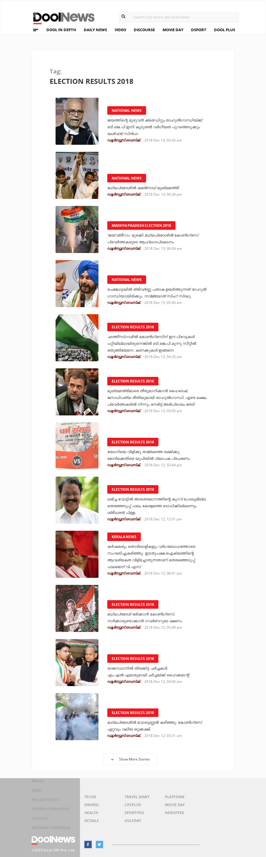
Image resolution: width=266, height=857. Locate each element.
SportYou (134, 812)
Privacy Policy (43, 805)
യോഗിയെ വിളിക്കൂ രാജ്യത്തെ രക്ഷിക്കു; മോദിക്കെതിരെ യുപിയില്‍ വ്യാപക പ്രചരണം (153, 451)
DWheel (91, 804)
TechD (90, 796)
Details (91, 820)
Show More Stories (130, 759)
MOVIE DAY (173, 29)
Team (32, 798)
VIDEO (120, 29)
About (33, 790)
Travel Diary (137, 796)
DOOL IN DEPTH (61, 29)
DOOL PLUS (224, 29)
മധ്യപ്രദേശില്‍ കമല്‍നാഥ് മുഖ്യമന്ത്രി (148, 187)
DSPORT (198, 29)
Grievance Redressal (51, 828)
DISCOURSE (144, 29)
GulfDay (133, 820)
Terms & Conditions (49, 813)
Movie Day (175, 804)
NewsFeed (174, 812)
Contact (36, 821)
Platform (174, 796)
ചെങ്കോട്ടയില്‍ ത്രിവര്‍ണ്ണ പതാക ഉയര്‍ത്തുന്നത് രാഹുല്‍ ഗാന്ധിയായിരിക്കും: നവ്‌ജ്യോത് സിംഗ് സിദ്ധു (156, 289)
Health (91, 812)
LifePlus (133, 804)
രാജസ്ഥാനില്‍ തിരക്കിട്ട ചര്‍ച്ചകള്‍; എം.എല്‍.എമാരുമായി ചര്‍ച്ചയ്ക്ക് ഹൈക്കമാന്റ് (146, 668)
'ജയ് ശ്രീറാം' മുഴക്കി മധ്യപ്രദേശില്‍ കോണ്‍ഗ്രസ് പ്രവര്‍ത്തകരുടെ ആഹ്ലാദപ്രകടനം (146, 235)
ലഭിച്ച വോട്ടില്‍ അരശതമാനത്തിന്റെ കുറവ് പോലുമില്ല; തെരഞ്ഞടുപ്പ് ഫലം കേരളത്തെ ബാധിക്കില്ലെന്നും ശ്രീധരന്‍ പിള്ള (156, 506)
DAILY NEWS (95, 29)
